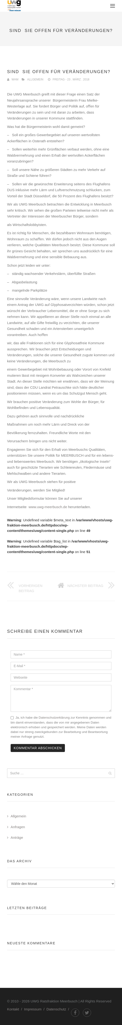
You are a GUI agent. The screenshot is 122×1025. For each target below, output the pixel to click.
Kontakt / (15, 1009)
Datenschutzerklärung (54, 717)
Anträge (17, 837)
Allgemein (35, 79)
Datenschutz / (58, 1009)
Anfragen (18, 827)
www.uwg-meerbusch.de (48, 507)
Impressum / (35, 1009)
